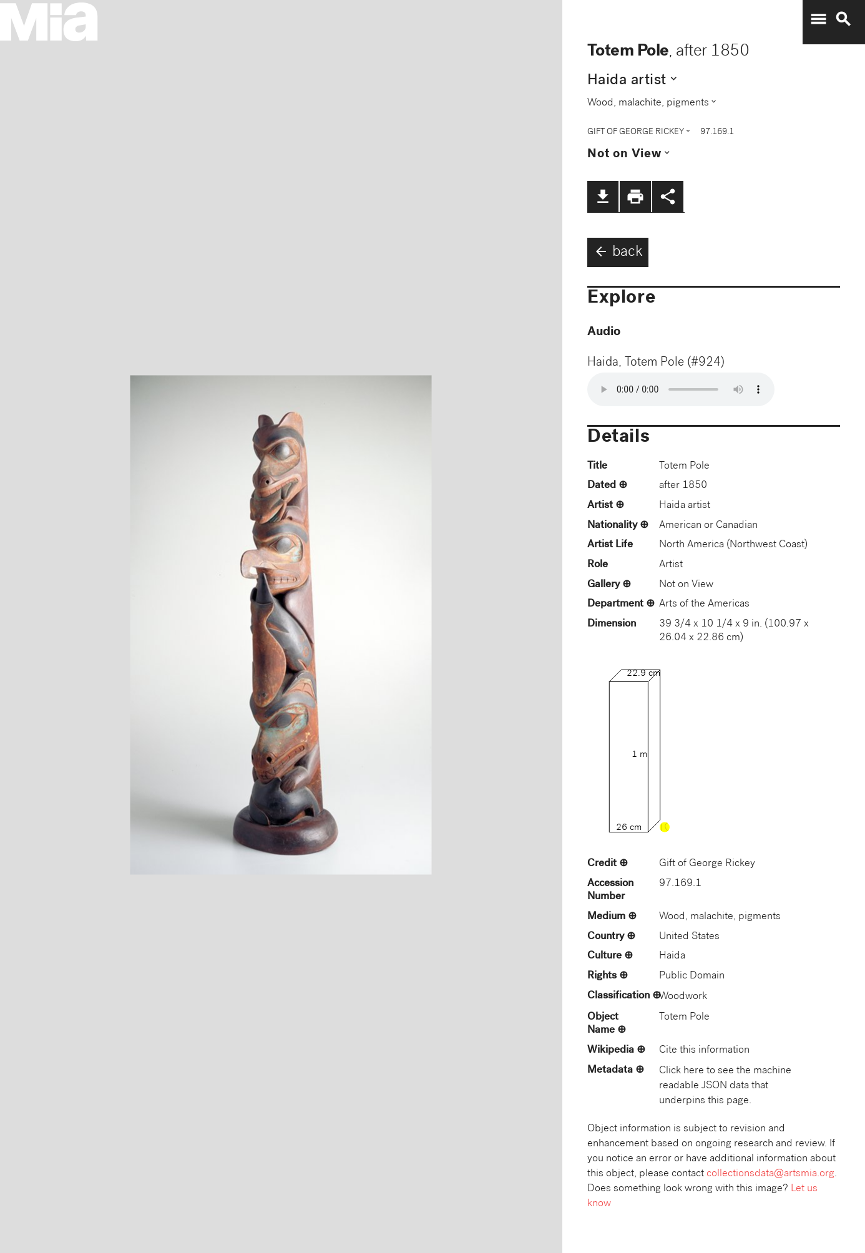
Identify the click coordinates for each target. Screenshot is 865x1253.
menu (818, 19)
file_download (603, 196)
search (843, 19)
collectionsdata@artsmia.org (770, 1174)
